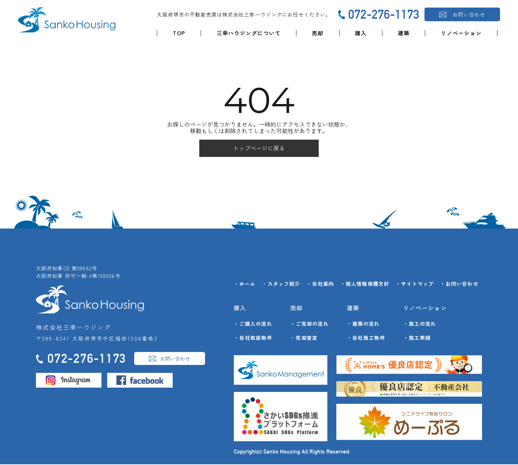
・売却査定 (304, 339)
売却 (317, 33)
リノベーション (461, 33)
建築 (403, 33)
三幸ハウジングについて (249, 33)
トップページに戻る (259, 148)
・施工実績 (417, 339)
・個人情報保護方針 (364, 284)
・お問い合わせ (459, 284)
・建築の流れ (363, 325)
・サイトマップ (415, 284)
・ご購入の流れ (253, 325)
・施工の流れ (419, 325)
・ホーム (244, 284)
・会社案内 (320, 284)
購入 (361, 33)
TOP (179, 33)
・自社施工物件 (366, 339)
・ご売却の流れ (309, 325)
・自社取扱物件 (253, 339)
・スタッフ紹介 (281, 284)
